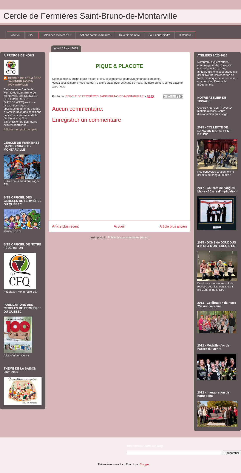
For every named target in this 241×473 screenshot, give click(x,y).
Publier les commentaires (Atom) (128, 237)
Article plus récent (65, 226)
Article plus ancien (173, 226)
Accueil (15, 35)
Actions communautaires (95, 35)
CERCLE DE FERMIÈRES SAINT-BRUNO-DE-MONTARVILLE (24, 81)
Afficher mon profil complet (20, 129)
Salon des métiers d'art (57, 35)
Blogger (144, 464)
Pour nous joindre (159, 35)
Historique (185, 35)
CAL (31, 35)
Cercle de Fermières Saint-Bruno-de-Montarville (90, 15)
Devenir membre (129, 35)
